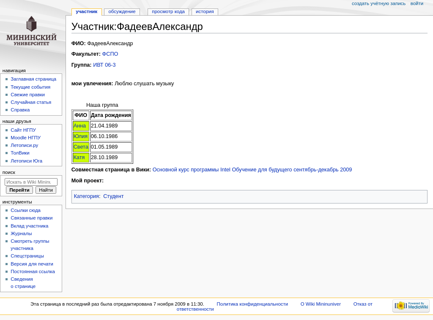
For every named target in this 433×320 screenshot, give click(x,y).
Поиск (9, 172)
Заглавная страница (33, 78)
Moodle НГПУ (26, 137)
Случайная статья (31, 102)
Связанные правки (31, 217)
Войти (417, 3)
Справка (20, 109)
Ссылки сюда (26, 210)
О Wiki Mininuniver (321, 303)
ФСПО (110, 54)
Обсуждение (121, 11)
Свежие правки (28, 94)
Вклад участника (29, 225)
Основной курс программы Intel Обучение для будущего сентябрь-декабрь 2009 (252, 170)
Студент (113, 196)
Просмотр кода (168, 11)
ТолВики (20, 152)
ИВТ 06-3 (104, 65)
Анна (80, 126)
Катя (79, 157)
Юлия (81, 136)
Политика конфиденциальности (252, 303)
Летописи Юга (26, 160)
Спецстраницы (27, 255)
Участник (86, 11)
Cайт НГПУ (23, 130)
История (205, 11)
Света (81, 147)
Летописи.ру (24, 145)
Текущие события (30, 86)
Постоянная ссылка (33, 271)
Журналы (21, 233)
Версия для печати (32, 263)
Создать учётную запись (379, 3)
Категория (86, 196)
